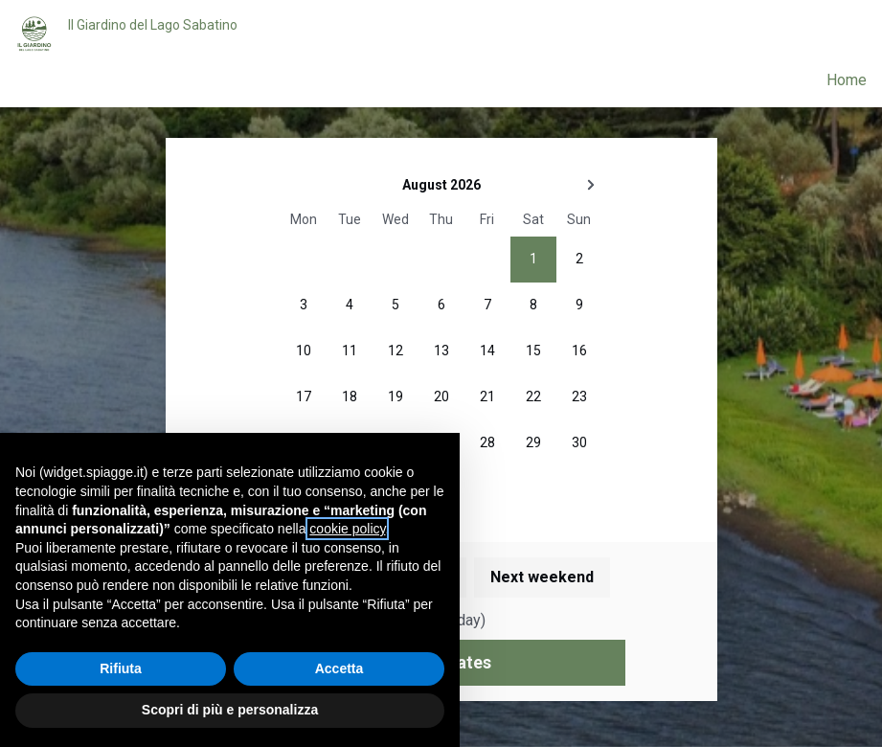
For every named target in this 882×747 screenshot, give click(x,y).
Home (846, 80)
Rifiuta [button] (121, 668)
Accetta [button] (339, 668)
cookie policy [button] (347, 528)
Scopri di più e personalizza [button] (230, 709)
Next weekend (542, 577)
